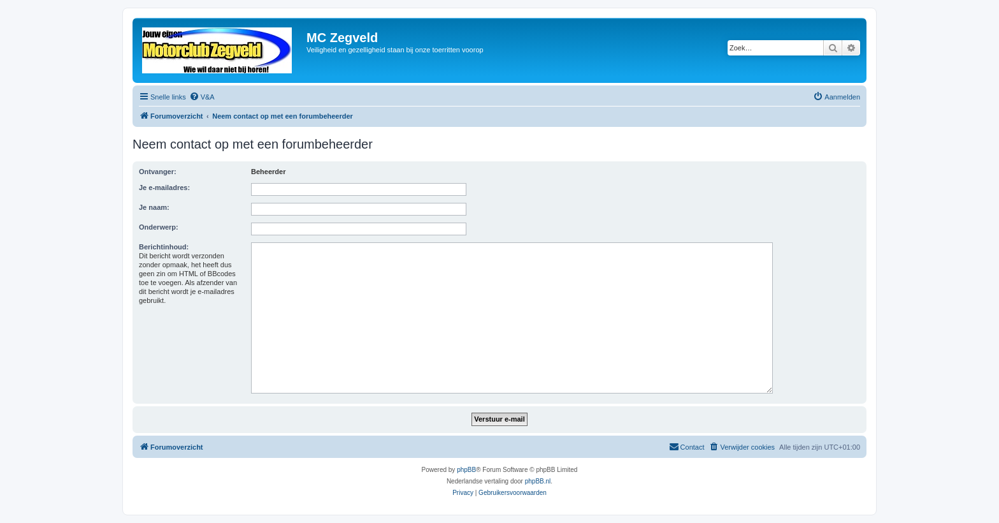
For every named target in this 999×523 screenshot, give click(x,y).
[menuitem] (202, 97)
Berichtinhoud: (164, 247)
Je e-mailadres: (164, 187)
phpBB (466, 469)
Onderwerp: (158, 227)
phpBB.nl (538, 481)
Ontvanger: (157, 171)
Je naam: (154, 207)
